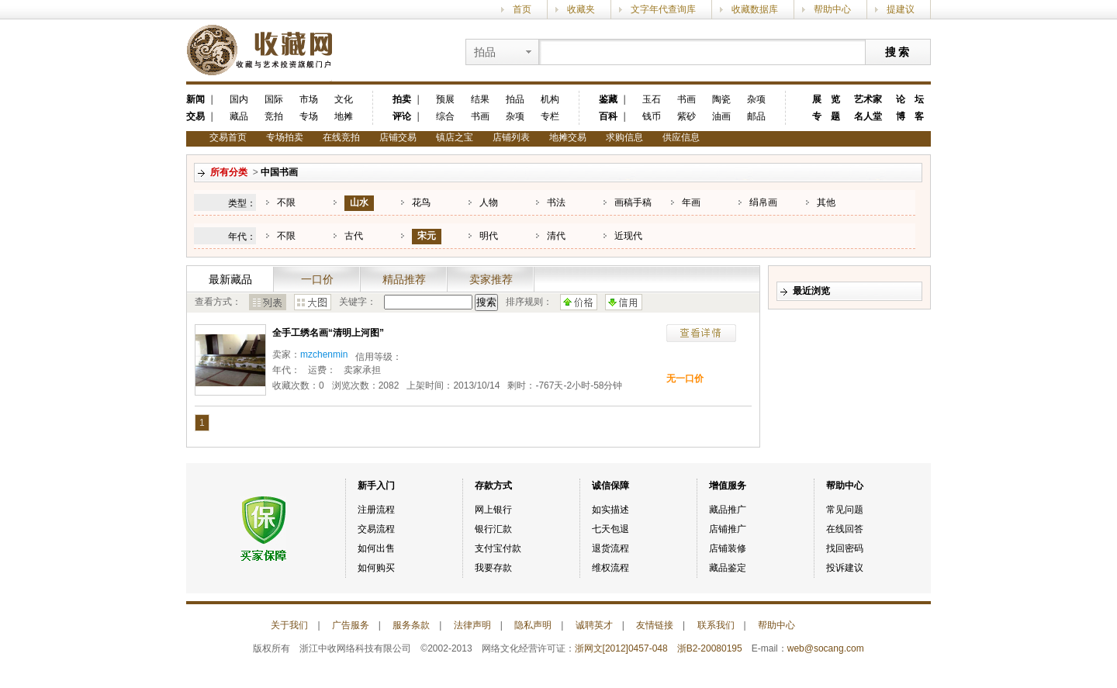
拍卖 (402, 99)
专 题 (826, 116)
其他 (826, 202)
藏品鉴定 (727, 567)
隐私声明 (533, 625)
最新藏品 (230, 279)
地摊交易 (567, 137)
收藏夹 (581, 9)
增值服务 (727, 485)
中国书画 (279, 172)
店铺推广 (727, 529)
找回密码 (844, 548)
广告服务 (350, 625)
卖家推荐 (491, 279)
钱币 (651, 116)
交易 (195, 116)
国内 (239, 99)
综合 (445, 116)
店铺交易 (398, 137)
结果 (480, 99)
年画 (691, 202)
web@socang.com (825, 648)
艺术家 (868, 99)
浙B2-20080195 (709, 648)
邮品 (756, 116)
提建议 (901, 9)
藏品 (239, 116)
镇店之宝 (454, 137)
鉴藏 (608, 99)
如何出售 (376, 548)
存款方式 (493, 485)
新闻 (195, 99)
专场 (308, 116)
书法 (556, 202)
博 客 (910, 116)
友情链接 (654, 625)
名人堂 (868, 116)
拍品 (515, 99)
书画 (480, 116)
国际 (274, 99)
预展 (445, 99)
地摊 (343, 116)
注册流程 (376, 509)
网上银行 (493, 509)
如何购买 (376, 567)
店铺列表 (511, 137)
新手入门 (376, 485)
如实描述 (610, 509)
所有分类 (228, 172)
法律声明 (472, 625)
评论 (402, 116)
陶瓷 (721, 99)
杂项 (515, 116)
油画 (721, 116)
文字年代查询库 (663, 9)
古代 (353, 235)
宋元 (426, 235)
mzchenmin (324, 354)
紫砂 (686, 116)
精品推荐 (404, 279)
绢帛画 (763, 202)
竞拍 (274, 116)
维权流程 (610, 567)
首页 (522, 9)
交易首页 (228, 137)
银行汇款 (493, 529)
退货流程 (610, 548)
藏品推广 (727, 509)
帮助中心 (832, 9)
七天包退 (610, 529)
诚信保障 (610, 485)
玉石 (651, 99)
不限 (286, 202)
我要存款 (493, 567)
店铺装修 (727, 548)
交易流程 (376, 529)
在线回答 (844, 529)
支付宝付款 (498, 548)
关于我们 (289, 625)
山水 (359, 202)
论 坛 (910, 99)
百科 (608, 116)
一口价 (317, 279)
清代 (556, 235)
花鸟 (421, 202)
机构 (550, 99)
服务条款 (411, 625)
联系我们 (716, 625)
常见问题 (844, 509)
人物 (488, 202)
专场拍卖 (284, 137)
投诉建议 (844, 567)
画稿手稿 (633, 202)
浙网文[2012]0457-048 (621, 648)
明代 (488, 235)
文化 (343, 99)
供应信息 (681, 137)
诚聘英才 (594, 625)
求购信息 (624, 137)
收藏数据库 (754, 9)
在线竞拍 (341, 137)
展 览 (826, 99)
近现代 (628, 235)
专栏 (550, 116)
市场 (308, 99)
